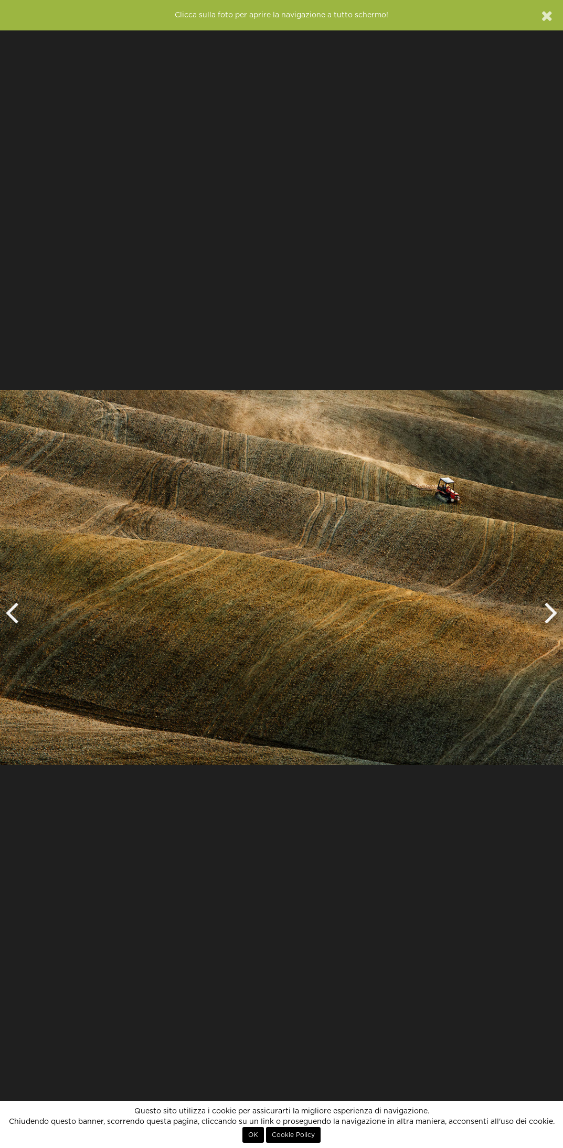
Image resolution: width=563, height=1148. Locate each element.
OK (253, 1135)
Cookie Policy (293, 1135)
